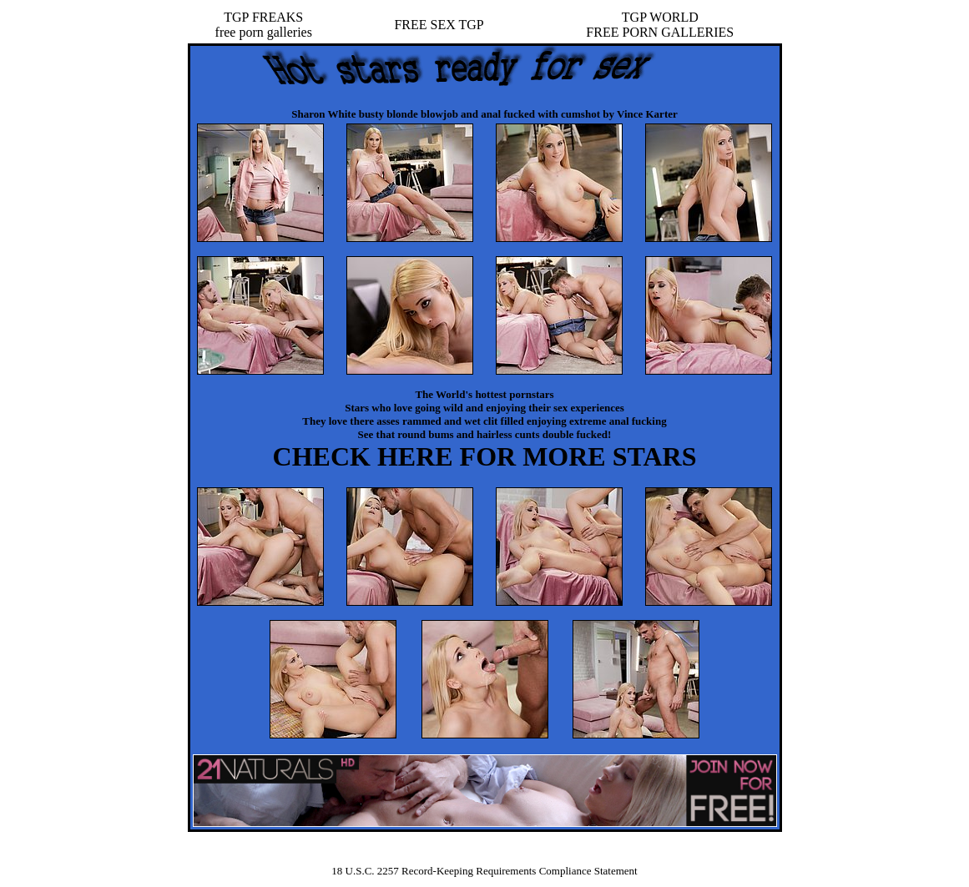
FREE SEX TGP (438, 25)
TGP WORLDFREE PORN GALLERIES (660, 24)
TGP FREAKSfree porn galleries (263, 24)
